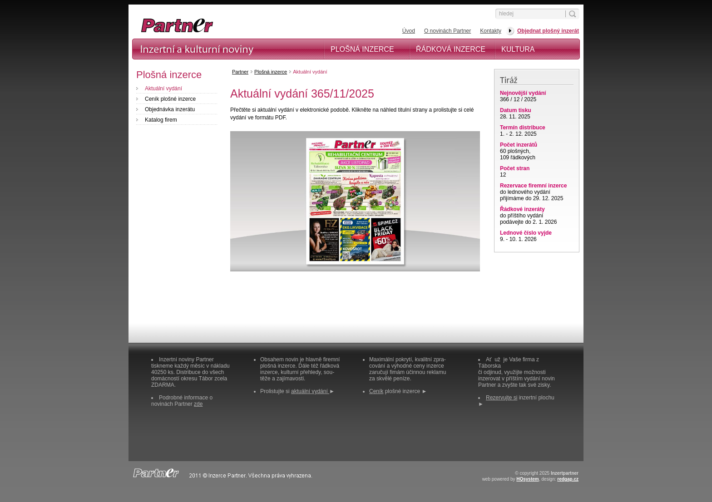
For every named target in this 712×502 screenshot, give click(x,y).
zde (198, 404)
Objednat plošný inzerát (548, 31)
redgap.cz (567, 479)
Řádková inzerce (450, 49)
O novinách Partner (447, 31)
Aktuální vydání (163, 88)
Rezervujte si (501, 397)
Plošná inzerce (362, 49)
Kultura (518, 49)
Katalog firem (161, 120)
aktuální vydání (310, 391)
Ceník (376, 391)
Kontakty (490, 31)
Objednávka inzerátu (170, 109)
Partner (240, 71)
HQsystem (527, 479)
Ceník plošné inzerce (170, 99)
